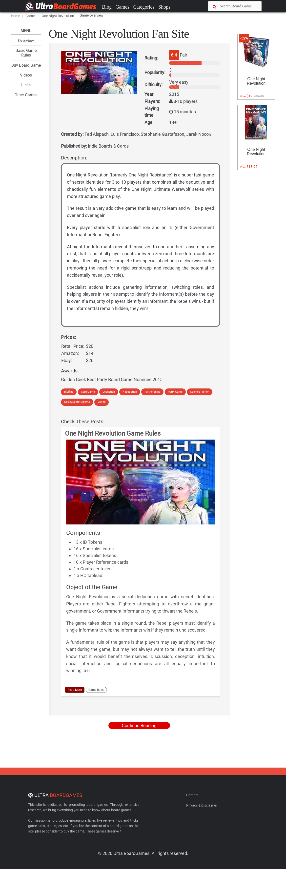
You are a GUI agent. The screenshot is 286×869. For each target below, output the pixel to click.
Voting (101, 402)
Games (122, 7)
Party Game (175, 391)
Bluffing (68, 391)
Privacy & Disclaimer (201, 805)
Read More (75, 690)
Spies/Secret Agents (77, 402)
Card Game (88, 391)
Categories (143, 7)
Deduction (108, 391)
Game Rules (96, 690)
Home (15, 16)
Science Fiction (199, 391)
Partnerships (152, 391)
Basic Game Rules (26, 53)
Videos (26, 75)
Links (26, 85)
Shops (164, 7)
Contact (192, 795)
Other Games (26, 95)
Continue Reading (139, 725)
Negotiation (130, 391)
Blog (107, 7)
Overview (26, 40)
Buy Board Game (26, 65)
